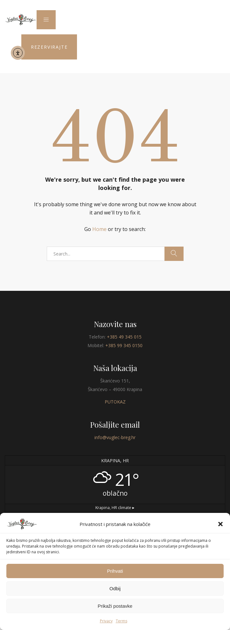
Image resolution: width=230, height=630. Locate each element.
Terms (121, 621)
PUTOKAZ (115, 402)
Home (99, 229)
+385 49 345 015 (124, 337)
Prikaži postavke (115, 606)
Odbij (115, 588)
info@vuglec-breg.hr (115, 437)
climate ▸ (115, 507)
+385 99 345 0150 (124, 345)
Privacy (106, 621)
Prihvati (115, 571)
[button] (220, 524)
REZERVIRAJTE (49, 47)
